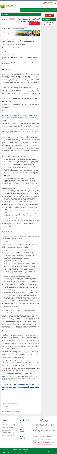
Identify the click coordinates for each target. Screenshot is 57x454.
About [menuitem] (21, 427)
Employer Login (48, 24)
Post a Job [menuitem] (22, 438)
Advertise (47, 9)
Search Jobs (29, 9)
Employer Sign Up (48, 22)
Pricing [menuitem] (22, 429)
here (3, 338)
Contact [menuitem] (22, 434)
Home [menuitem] (21, 422)
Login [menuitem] (21, 436)
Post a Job (49, 15)
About (35, 9)
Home (23, 9)
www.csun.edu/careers (22, 247)
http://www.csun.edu (31, 98)
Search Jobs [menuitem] (23, 425)
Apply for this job (34, 23)
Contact (53, 9)
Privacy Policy (23, 451)
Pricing (41, 9)
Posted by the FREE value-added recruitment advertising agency (11, 406)
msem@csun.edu (6, 379)
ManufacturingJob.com (15, 449)
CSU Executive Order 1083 (30, 346)
